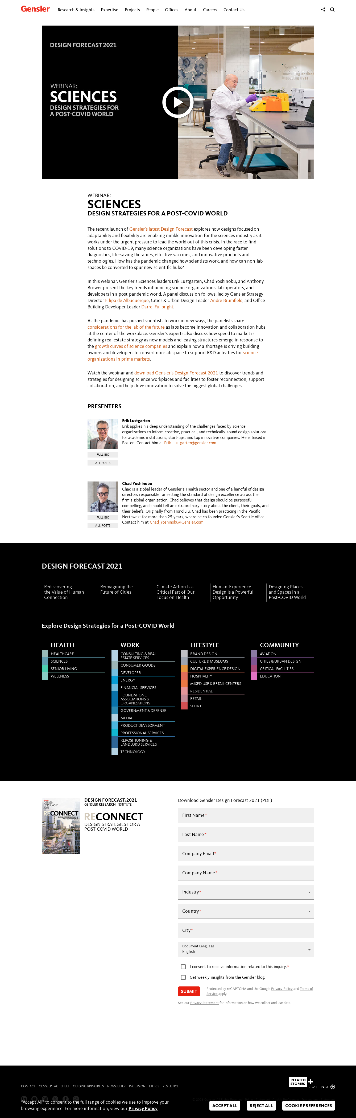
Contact (28, 1086)
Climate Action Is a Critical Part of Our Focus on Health (175, 592)
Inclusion (137, 1086)
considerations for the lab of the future (126, 327)
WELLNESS (60, 677)
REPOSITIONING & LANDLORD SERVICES (139, 743)
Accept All (224, 1106)
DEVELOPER (131, 673)
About (190, 10)
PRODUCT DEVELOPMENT (143, 726)
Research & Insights (76, 10)
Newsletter (116, 1086)
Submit (189, 991)
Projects (132, 10)
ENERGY (128, 681)
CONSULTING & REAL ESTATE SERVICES (138, 656)
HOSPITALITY (201, 677)
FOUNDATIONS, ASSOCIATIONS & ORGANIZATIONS (135, 699)
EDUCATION (270, 677)
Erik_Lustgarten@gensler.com (190, 443)
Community (279, 645)
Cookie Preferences (308, 1106)
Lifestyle (204, 645)
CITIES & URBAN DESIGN (280, 662)
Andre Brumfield (226, 300)
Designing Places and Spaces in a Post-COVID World (287, 592)
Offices (171, 10)
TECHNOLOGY (133, 752)
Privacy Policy (282, 989)
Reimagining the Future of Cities (116, 590)
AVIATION (268, 654)
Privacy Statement (204, 1003)
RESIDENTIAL (201, 691)
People (152, 10)
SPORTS (196, 706)
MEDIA (126, 718)
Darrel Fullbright (157, 307)
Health (62, 645)
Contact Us (234, 10)
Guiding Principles (88, 1086)
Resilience (171, 1086)
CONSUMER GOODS (138, 666)
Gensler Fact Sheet (54, 1086)
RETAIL (196, 699)
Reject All (261, 1106)
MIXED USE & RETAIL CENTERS (215, 684)
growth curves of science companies (131, 346)
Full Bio (103, 454)
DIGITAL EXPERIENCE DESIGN (215, 669)
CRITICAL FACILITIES (276, 669)
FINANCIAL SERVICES (138, 688)
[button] (246, 892)
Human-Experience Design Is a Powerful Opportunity (233, 592)
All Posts (102, 463)
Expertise (109, 10)
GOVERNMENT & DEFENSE (143, 711)
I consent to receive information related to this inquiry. (238, 967)
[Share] (323, 9)
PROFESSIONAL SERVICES (142, 733)
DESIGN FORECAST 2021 (82, 566)
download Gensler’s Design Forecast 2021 (176, 373)
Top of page (322, 1087)
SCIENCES (59, 662)
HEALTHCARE (62, 654)
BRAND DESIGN (203, 654)
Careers (210, 10)
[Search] (332, 9)
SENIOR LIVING (64, 669)
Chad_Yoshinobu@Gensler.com (177, 522)
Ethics (154, 1086)
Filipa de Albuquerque (127, 300)
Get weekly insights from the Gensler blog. (227, 978)
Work (130, 645)
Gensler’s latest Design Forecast (161, 229)
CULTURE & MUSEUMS (209, 662)
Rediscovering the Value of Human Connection (64, 592)
